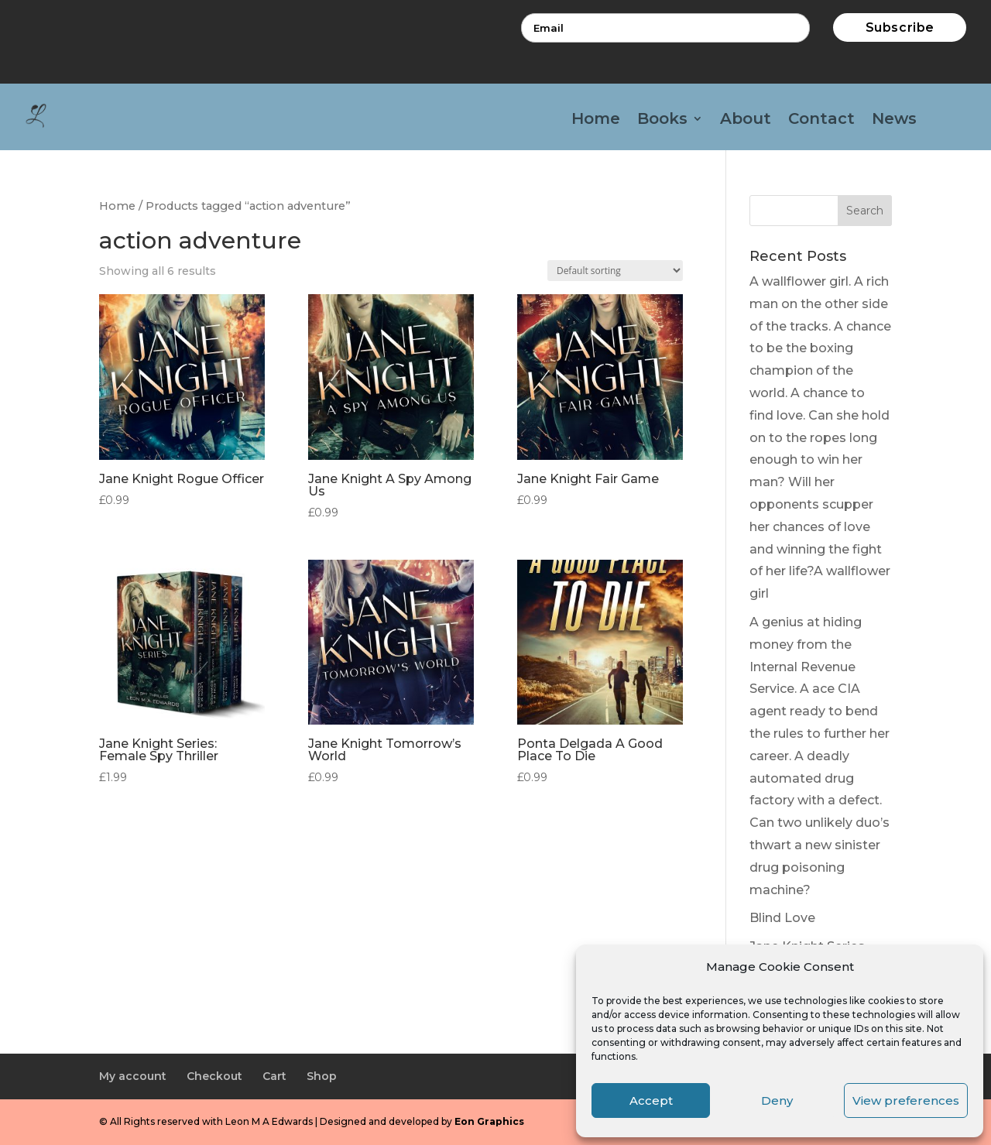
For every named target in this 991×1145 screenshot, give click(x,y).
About (745, 120)
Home (595, 120)
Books (662, 120)
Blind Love (782, 917)
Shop (322, 1076)
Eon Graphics (489, 1121)
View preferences (905, 1100)
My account (132, 1076)
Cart (274, 1076)
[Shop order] (615, 270)
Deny (777, 1100)
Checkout (214, 1076)
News (894, 120)
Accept (651, 1100)
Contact (821, 120)
